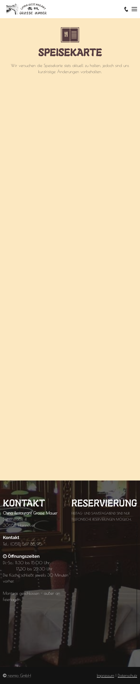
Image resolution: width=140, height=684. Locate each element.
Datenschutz (127, 675)
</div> (70, 273)
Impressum (105, 675)
